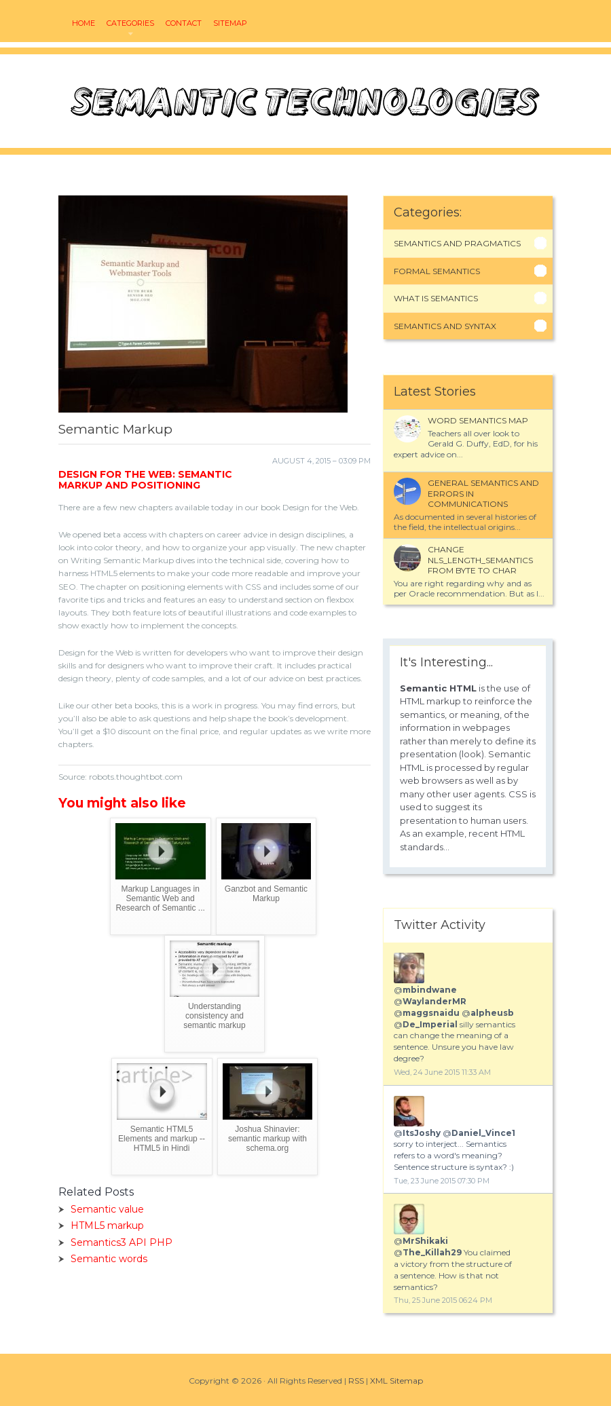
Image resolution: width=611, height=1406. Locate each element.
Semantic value (107, 1209)
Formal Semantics (437, 271)
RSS (356, 1380)
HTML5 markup (107, 1225)
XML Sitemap (396, 1380)
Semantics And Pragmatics (457, 243)
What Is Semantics (436, 298)
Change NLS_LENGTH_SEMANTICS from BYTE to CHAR (480, 559)
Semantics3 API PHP (121, 1242)
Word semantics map (478, 420)
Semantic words (109, 1259)
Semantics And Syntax (445, 326)
